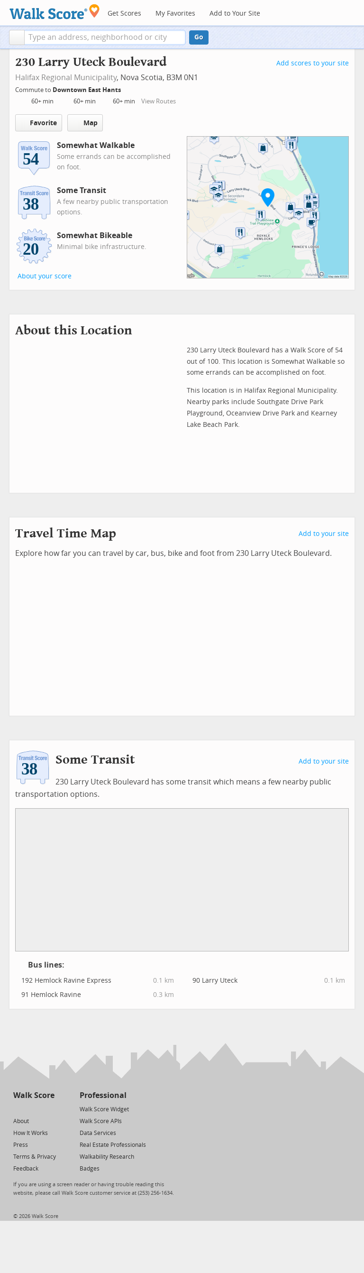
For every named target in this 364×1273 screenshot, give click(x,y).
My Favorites (175, 13)
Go (198, 37)
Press (20, 1145)
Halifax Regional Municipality (66, 77)
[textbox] (105, 37)
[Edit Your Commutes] (127, 88)
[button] (17, 37)
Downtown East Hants (87, 89)
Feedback (25, 1168)
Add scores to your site (312, 63)
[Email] (48, 1108)
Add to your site (324, 534)
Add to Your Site (234, 13)
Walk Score (34, 1095)
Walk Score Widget (104, 1109)
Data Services (98, 1133)
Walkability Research (107, 1156)
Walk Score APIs (101, 1121)
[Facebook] (33, 1108)
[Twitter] (18, 1108)
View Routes (158, 101)
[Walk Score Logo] (54, 11)
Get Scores (124, 13)
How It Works (30, 1133)
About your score (45, 276)
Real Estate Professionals (113, 1145)
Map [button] (85, 123)
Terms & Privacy (34, 1156)
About (21, 1121)
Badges (90, 1168)
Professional (103, 1095)
